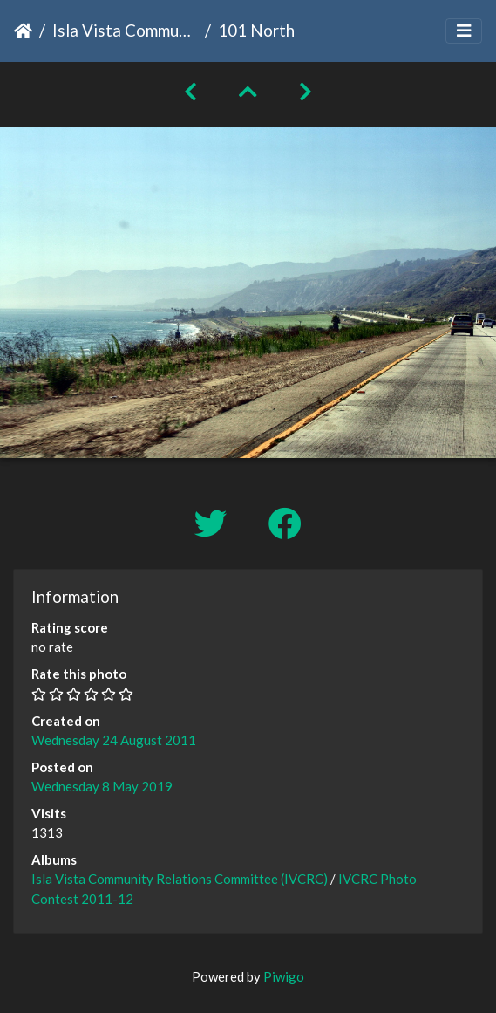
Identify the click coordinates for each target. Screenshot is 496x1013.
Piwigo (283, 976)
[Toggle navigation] (463, 31)
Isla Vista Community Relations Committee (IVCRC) (125, 30)
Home (23, 30)
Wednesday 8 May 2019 (102, 786)
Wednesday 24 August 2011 (113, 740)
